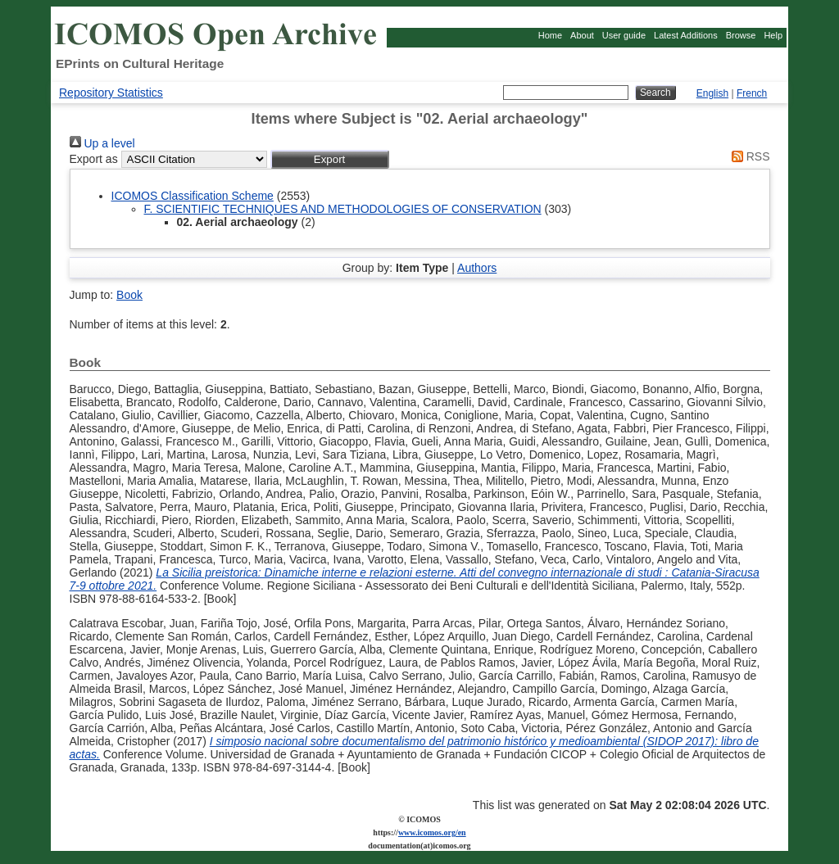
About (582, 35)
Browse (741, 35)
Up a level (102, 143)
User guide (624, 35)
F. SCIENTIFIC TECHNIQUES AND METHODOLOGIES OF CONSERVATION (343, 208)
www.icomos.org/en (432, 832)
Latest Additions (686, 35)
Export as (94, 158)
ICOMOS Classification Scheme (192, 195)
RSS (748, 156)
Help (773, 35)
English (712, 93)
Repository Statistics (111, 92)
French (752, 93)
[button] (329, 159)
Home (550, 35)
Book (129, 294)
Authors (477, 267)
